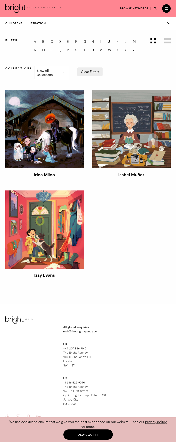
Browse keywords (134, 8)
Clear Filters (90, 72)
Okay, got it (88, 434)
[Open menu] (166, 8)
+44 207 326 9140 (74, 348)
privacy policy (156, 422)
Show (51, 72)
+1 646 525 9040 (74, 382)
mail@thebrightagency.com (81, 331)
